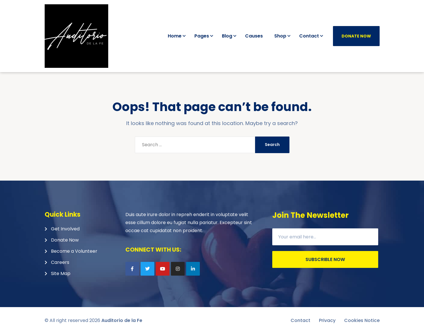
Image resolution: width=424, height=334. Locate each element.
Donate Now (356, 36)
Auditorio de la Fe (121, 320)
